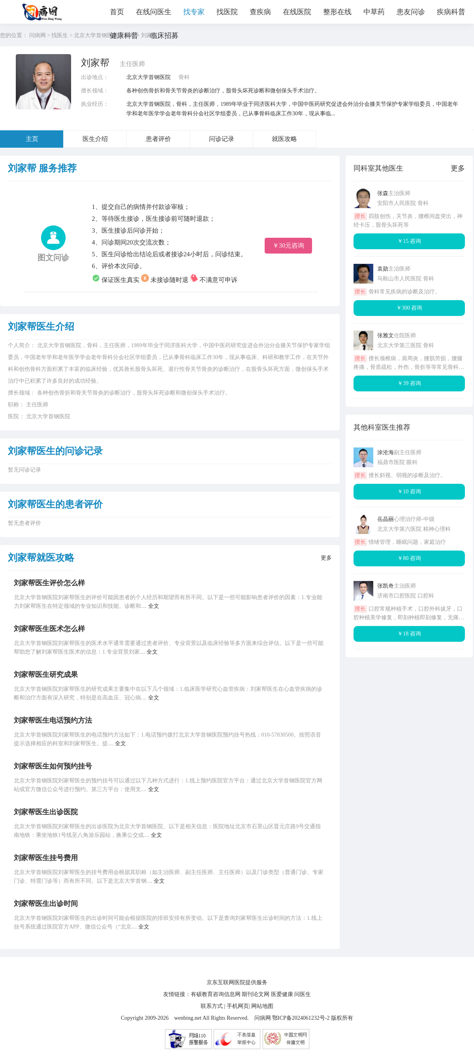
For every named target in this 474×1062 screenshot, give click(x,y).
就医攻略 (284, 138)
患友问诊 (411, 12)
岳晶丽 (385, 519)
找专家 (194, 12)
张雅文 (385, 335)
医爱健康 (282, 994)
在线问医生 (153, 12)
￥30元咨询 (288, 245)
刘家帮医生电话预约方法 (53, 720)
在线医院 (297, 12)
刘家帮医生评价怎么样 (49, 583)
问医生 (302, 994)
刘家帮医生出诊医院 (46, 812)
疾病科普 (451, 12)
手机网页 (238, 1006)
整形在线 (337, 12)
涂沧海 (385, 452)
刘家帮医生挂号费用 (46, 858)
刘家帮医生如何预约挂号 (53, 766)
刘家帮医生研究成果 (46, 675)
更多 (326, 558)
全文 (153, 606)
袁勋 (382, 269)
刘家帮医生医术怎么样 (49, 629)
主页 (32, 138)
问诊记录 (221, 138)
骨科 (184, 77)
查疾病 (260, 12)
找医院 (227, 12)
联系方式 (212, 1006)
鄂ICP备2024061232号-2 (300, 1018)
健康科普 (124, 35)
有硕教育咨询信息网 (216, 994)
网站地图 (262, 1006)
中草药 (374, 12)
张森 (382, 193)
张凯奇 (385, 586)
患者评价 (158, 138)
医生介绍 (95, 138)
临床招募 (164, 35)
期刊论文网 (255, 994)
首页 (117, 12)
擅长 (360, 216)
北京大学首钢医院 (148, 77)
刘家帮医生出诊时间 (46, 904)
